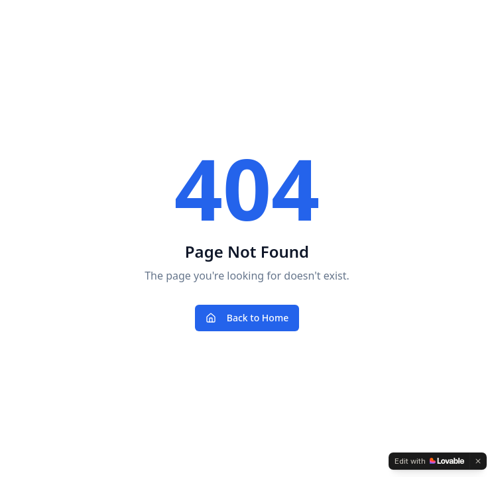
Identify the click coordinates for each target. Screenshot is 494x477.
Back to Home (247, 317)
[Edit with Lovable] (429, 461)
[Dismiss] (478, 461)
